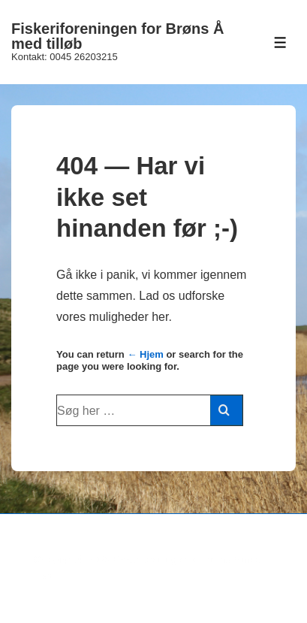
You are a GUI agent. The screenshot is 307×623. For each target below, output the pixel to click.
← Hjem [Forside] (145, 354)
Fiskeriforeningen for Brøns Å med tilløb (117, 36)
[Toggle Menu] (280, 42)
